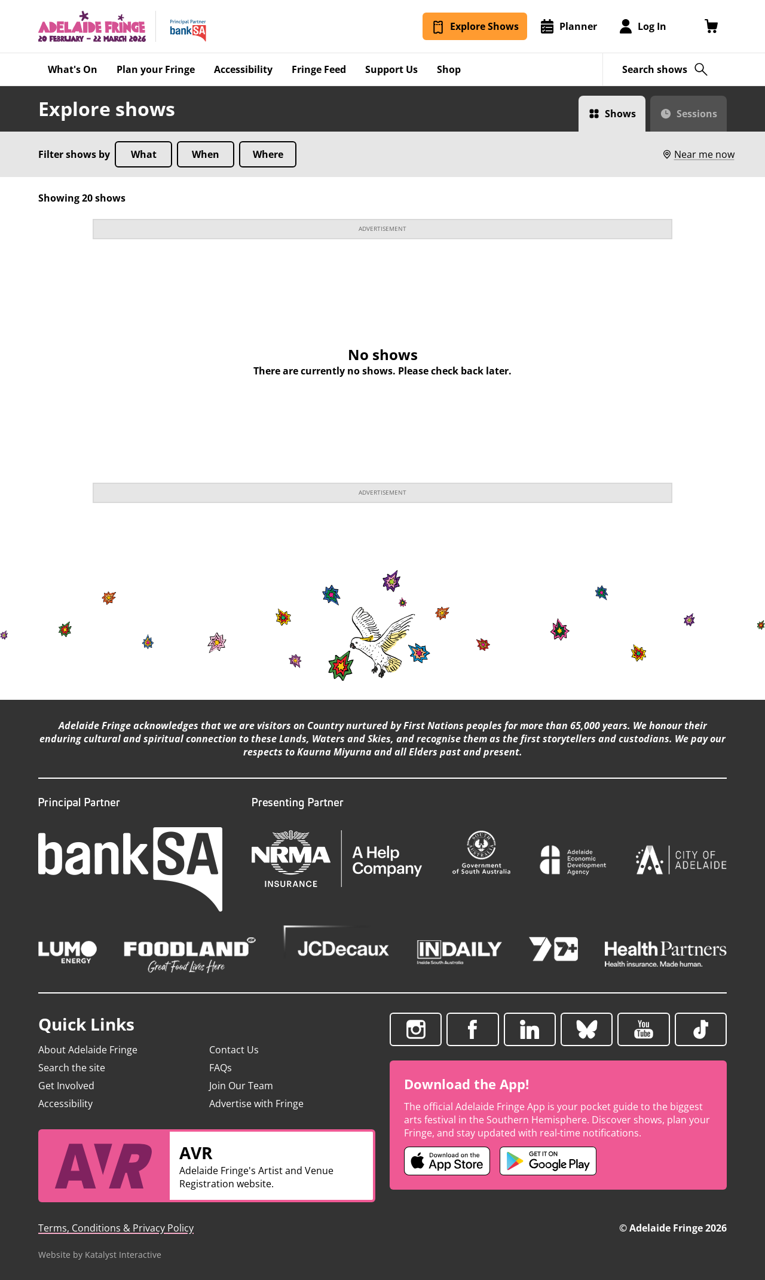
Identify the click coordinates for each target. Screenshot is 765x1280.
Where (268, 154)
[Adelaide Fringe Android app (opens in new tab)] (548, 1161)
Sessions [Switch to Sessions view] (697, 113)
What (144, 154)
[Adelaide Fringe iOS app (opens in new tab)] (447, 1161)
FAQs (220, 1067)
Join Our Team (241, 1085)
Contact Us (234, 1049)
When (205, 154)
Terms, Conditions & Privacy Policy (116, 1228)
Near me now (698, 154)
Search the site (71, 1067)
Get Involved (66, 1085)
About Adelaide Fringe (87, 1049)
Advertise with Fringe (256, 1103)
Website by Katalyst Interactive (99, 1254)
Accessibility (65, 1103)
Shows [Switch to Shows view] (620, 113)
